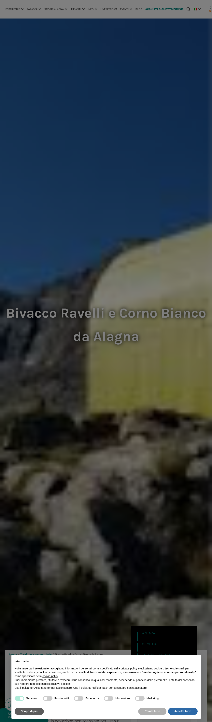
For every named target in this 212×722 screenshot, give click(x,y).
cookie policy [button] (50, 676)
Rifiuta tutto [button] (152, 711)
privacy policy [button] (129, 668)
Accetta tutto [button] (182, 711)
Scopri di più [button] (29, 711)
